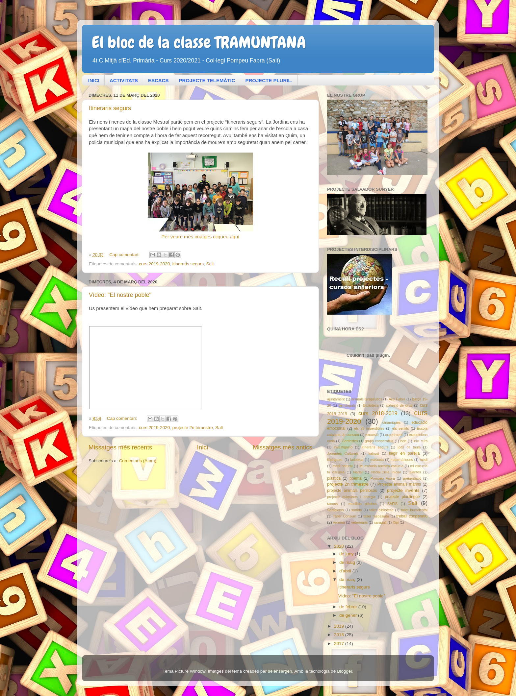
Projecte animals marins (399, 484)
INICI (93, 80)
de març (348, 579)
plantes (415, 472)
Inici (202, 447)
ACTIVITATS (124, 80)
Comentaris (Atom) (137, 460)
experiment (393, 435)
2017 (339, 643)
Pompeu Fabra (383, 478)
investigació (343, 447)
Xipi (396, 522)
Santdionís (335, 510)
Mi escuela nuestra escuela (381, 466)
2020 (339, 546)
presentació (412, 478)
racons (332, 504)
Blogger (344, 671)
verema (339, 522)
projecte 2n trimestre (192, 427)
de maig (347, 562)
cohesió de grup (399, 405)
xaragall (380, 522)
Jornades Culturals (342, 453)
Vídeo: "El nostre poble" (120, 295)
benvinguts (347, 405)
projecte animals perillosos (352, 490)
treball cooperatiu (411, 516)
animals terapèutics (366, 399)
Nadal (357, 472)
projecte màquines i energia (351, 497)
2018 (339, 634)
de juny (347, 553)
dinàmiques (391, 422)
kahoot (374, 453)
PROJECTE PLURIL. (268, 80)
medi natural (342, 466)
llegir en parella (404, 453)
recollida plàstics (362, 504)
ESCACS (158, 80)
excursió (371, 435)
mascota (377, 460)
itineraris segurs (188, 263)
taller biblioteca (381, 510)
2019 (339, 626)
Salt (210, 263)
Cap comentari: (125, 254)
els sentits (400, 428)
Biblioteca (371, 405)
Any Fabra (397, 399)
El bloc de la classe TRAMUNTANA (199, 42)
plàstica (334, 478)
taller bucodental (414, 510)
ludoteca (357, 460)
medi (423, 460)
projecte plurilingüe (402, 496)
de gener (348, 615)
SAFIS (392, 504)
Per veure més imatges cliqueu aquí (201, 236)
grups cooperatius (379, 441)
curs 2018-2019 (378, 413)
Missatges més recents (120, 447)
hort (403, 441)
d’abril (345, 570)
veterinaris (359, 522)
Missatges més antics (282, 447)
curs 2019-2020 (154, 263)
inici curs (420, 441)
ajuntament (336, 399)
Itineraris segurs (110, 108)
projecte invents (403, 490)
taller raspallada (376, 516)
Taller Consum (344, 516)
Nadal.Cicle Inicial (386, 472)
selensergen (280, 671)
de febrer (348, 606)
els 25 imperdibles (369, 428)
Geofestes (350, 441)
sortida (356, 510)
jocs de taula (409, 447)
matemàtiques (402, 460)
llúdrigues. (335, 460)
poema (355, 478)
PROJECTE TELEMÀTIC (207, 80)
